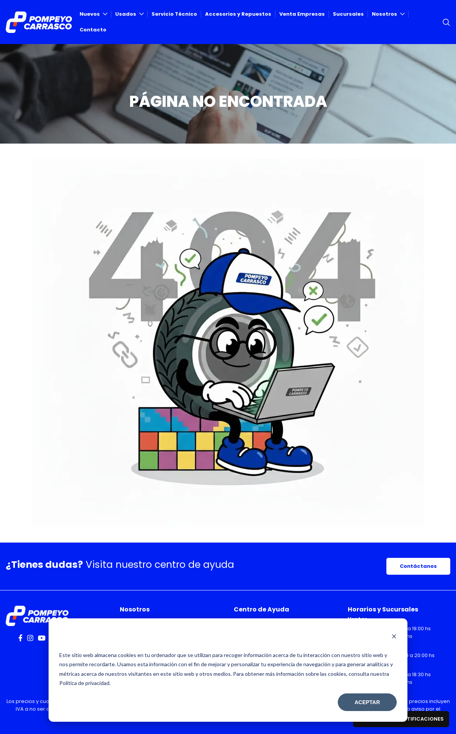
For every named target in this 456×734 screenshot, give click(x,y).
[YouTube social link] (42, 638)
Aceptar (367, 702)
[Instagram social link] (30, 638)
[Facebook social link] (20, 638)
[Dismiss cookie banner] (394, 637)
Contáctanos (418, 566)
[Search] (446, 22)
